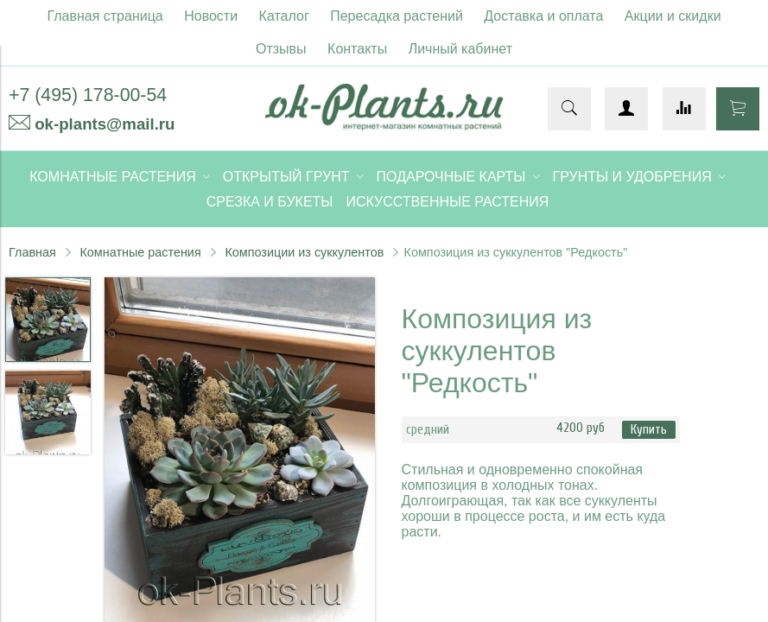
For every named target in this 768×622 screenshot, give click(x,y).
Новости (211, 16)
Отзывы (281, 48)
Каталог (284, 16)
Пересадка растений (396, 16)
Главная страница (104, 16)
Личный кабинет (460, 48)
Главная (32, 252)
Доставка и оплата (543, 16)
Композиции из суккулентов (304, 252)
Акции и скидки (673, 16)
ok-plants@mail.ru (105, 124)
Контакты (357, 48)
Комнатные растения (139, 252)
